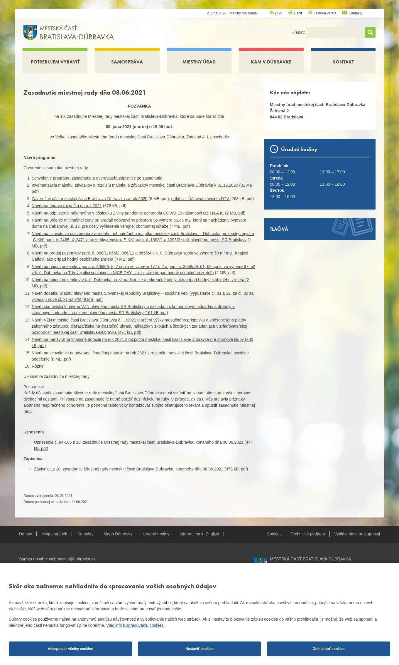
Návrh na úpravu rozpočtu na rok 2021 (67, 205)
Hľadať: (298, 32)
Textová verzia (325, 13)
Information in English (199, 534)
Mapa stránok (54, 534)
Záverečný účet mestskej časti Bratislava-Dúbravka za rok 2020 (90, 198)
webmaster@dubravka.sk (72, 559)
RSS (279, 13)
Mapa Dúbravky (118, 534)
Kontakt (343, 62)
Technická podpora (308, 534)
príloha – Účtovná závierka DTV (200, 198)
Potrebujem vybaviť (55, 62)
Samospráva (127, 62)
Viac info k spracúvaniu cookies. (135, 625)
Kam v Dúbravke (271, 62)
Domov (25, 534)
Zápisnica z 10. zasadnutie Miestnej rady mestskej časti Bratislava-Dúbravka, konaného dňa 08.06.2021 (128, 469)
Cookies (274, 534)
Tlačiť (298, 13)
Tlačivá (279, 229)
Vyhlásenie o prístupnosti (357, 534)
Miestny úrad (199, 62)
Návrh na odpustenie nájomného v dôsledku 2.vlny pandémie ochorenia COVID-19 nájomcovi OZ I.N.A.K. (128, 213)
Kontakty (355, 13)
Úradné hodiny (156, 534)
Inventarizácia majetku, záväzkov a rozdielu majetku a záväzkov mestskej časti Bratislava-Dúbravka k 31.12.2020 (135, 185)
